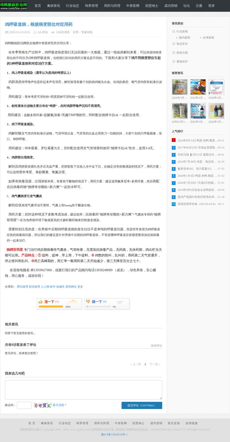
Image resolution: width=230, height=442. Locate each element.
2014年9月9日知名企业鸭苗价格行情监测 (198, 190)
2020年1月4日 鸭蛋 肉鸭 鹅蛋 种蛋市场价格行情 (198, 175)
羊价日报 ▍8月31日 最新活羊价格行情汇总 (198, 154)
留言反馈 (174, 423)
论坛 (186, 6)
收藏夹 (60, 286)
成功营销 (170, 6)
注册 (199, 6)
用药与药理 (112, 6)
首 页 (31, 423)
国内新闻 (184, 37)
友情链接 (192, 423)
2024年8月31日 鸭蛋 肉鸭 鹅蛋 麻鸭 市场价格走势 (198, 140)
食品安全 (182, 43)
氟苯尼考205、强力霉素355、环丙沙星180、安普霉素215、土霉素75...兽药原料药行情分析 (198, 168)
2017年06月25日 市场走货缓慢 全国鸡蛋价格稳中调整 (198, 147)
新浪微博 (34, 286)
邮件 (53, 286)
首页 (37, 6)
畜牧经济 (182, 61)
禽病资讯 (53, 6)
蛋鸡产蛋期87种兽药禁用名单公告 (198, 197)
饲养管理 (91, 6)
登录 (211, 6)
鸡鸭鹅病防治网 (13, 6)
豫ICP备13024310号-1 (114, 434)
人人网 (45, 286)
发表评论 (156, 345)
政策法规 (182, 52)
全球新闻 (208, 37)
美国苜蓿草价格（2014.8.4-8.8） (197, 204)
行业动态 (72, 6)
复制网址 (71, 286)
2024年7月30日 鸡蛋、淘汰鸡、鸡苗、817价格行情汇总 (198, 161)
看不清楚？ (50, 405)
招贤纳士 (151, 6)
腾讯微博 (22, 286)
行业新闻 (182, 31)
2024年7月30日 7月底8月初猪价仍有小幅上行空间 (198, 182)
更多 (80, 286)
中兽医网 (132, 6)
